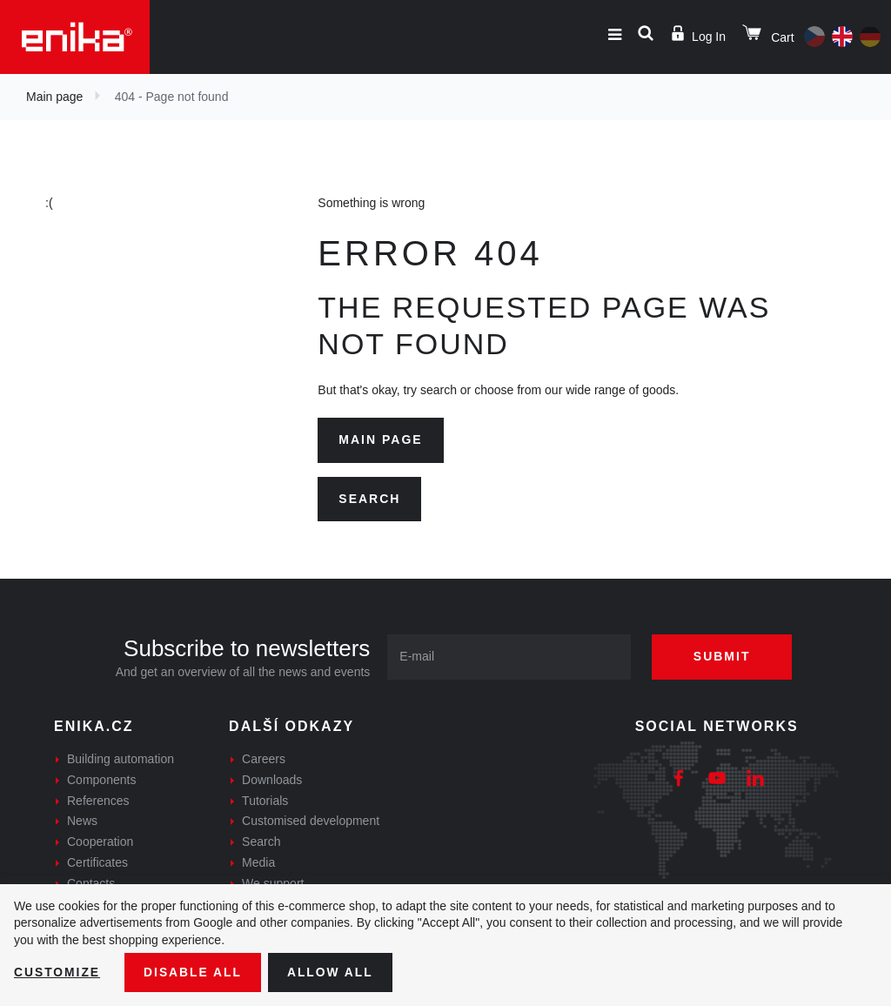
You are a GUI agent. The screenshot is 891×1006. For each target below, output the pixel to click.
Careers (263, 759)
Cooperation (100, 841)
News (82, 821)
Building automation (120, 759)
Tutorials (265, 801)
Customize (57, 972)
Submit (724, 656)
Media (258, 862)
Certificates (97, 862)
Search (369, 499)
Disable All (194, 972)
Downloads (272, 780)
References (98, 801)
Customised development (310, 821)
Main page (54, 97)
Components (101, 780)
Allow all (332, 972)
